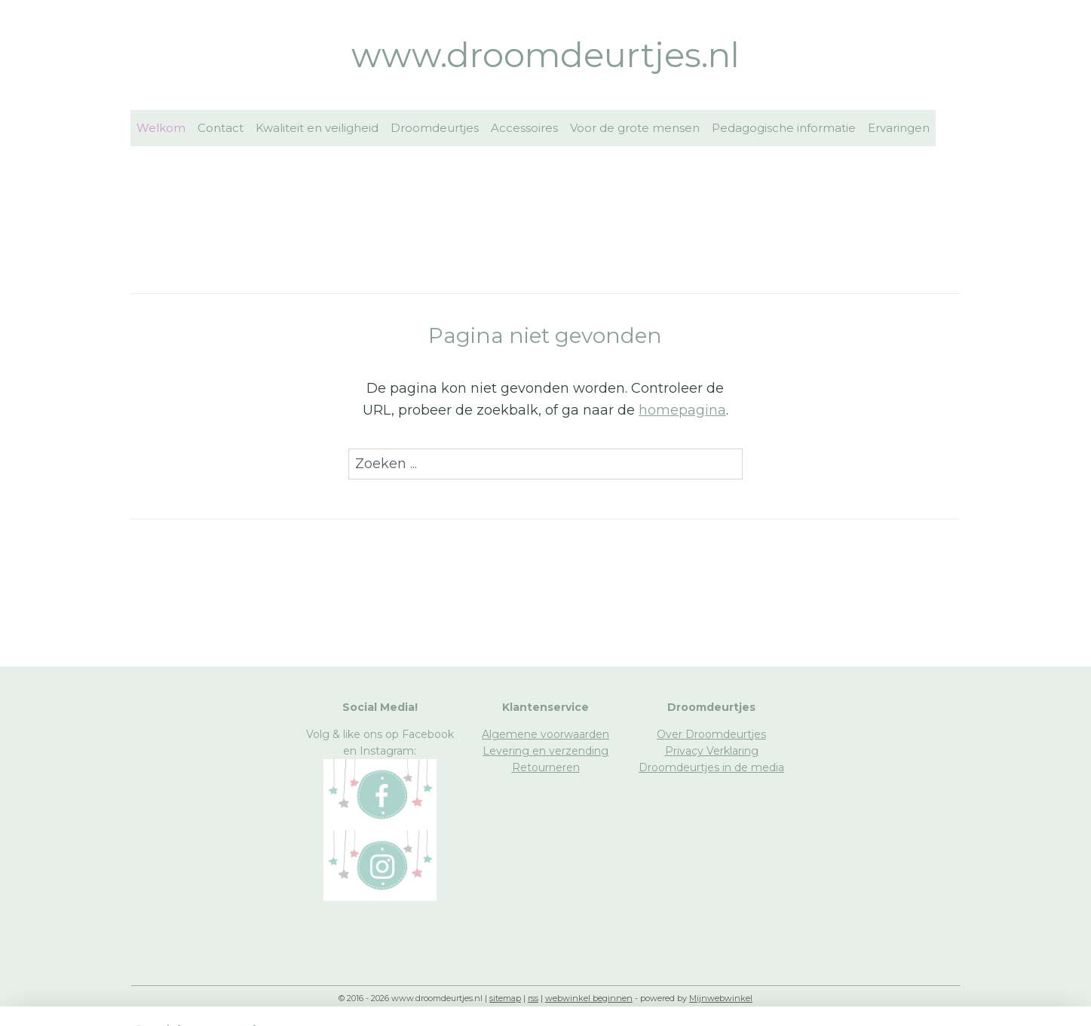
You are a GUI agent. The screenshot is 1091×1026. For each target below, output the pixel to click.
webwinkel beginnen (589, 998)
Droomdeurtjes (435, 128)
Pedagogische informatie (784, 128)
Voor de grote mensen (635, 128)
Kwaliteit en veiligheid (317, 128)
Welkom (160, 128)
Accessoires (524, 128)
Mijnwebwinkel (720, 998)
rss (533, 998)
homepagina (682, 410)
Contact (221, 128)
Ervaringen (899, 128)
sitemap (505, 998)
